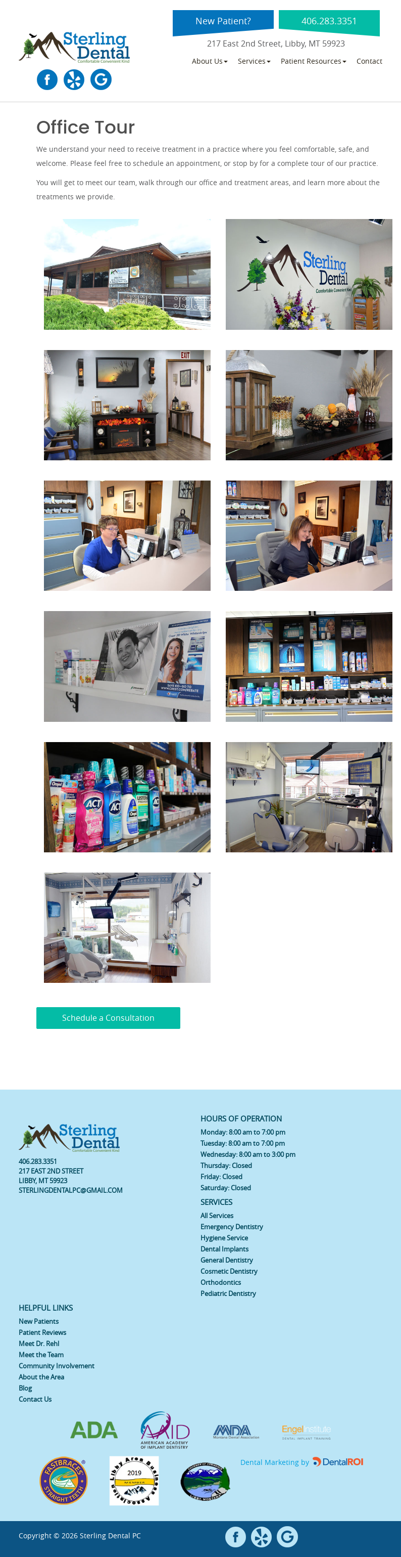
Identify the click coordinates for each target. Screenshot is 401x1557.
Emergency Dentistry (232, 1226)
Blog (25, 1388)
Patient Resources (313, 61)
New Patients (39, 1321)
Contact (369, 61)
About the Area (41, 1376)
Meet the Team (41, 1354)
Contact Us (35, 1399)
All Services (217, 1215)
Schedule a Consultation (108, 1017)
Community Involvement (56, 1365)
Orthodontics (221, 1282)
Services (254, 61)
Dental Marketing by (275, 1462)
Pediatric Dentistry (228, 1293)
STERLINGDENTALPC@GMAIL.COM (71, 1190)
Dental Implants (224, 1248)
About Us (210, 61)
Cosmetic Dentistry (229, 1271)
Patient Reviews (42, 1332)
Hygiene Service (224, 1237)
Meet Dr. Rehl (39, 1343)
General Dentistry (227, 1260)
